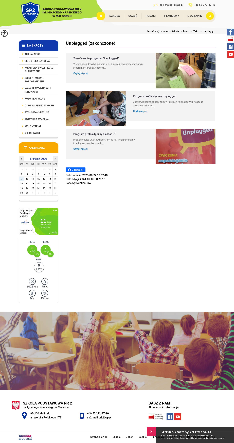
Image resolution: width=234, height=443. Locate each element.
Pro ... (184, 31)
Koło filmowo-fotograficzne (34, 80)
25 (33, 188)
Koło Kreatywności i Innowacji (38, 90)
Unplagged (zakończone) (90, 43)
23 (21, 188)
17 (27, 183)
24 (27, 188)
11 (33, 179)
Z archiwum (32, 133)
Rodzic (151, 15)
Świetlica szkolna (37, 119)
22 (55, 183)
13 (44, 179)
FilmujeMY (171, 15)
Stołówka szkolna (37, 112)
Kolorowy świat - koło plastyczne (39, 70)
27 (44, 188)
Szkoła (114, 15)
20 (44, 183)
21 (50, 183)
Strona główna (101, 16)
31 (27, 193)
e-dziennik (194, 15)
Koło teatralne (35, 98)
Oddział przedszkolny (39, 105)
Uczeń (132, 15)
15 (55, 179)
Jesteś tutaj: (154, 31)
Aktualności (33, 54)
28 (50, 188)
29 (55, 188)
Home (164, 31)
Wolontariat (33, 126)
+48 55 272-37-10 (201, 5)
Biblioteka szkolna (37, 61)
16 (21, 183)
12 (38, 179)
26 (38, 188)
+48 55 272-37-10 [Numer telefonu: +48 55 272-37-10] (98, 413)
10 (27, 179)
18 (33, 183)
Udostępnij (75, 169)
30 (21, 193)
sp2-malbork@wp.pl (168, 4)
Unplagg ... (207, 31)
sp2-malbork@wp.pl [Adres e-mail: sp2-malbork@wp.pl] (99, 417)
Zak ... (194, 31)
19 (38, 183)
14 (50, 179)
